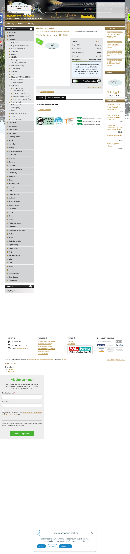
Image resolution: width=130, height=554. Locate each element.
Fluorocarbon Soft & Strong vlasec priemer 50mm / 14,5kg (114, 120)
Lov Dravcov (13, 129)
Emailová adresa (8, 383)
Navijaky (13, 54)
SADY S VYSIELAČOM (20, 93)
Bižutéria (14, 57)
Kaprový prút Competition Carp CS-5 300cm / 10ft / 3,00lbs (114, 140)
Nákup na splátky (43, 351)
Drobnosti (12, 165)
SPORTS (98, 41)
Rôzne (11, 237)
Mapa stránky (111, 359)
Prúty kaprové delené (18, 48)
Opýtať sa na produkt (94, 87)
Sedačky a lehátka (17, 83)
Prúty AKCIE (15, 43)
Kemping (12, 176)
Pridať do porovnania (47, 92)
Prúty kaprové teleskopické (19, 46)
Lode (11, 191)
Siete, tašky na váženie (18, 113)
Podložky (14, 71)
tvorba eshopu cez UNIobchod (37, 359)
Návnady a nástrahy (17, 65)
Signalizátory (15, 85)
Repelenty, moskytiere (17, 230)
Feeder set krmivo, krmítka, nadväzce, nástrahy (113, 58)
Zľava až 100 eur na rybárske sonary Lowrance (113, 49)
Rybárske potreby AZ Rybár (18, 6)
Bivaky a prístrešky (17, 80)
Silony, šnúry (13, 248)
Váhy (11, 259)
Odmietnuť (65, 546)
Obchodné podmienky (45, 344)
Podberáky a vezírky (16, 223)
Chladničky (13, 173)
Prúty (11, 140)
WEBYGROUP (66, 359)
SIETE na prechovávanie (19, 105)
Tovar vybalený (14, 255)
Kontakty (30, 24)
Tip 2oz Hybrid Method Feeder (115, 106)
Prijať (41, 546)
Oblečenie (12, 209)
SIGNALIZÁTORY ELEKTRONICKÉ (18, 90)
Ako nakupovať (43, 354)
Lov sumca (13, 126)
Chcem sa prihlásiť (22, 424)
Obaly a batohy (14, 205)
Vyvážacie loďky (16, 119)
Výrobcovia (13, 281)
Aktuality (10, 24)
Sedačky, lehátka (15, 241)
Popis (41, 98)
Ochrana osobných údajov (46, 341)
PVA (12, 74)
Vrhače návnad (16, 102)
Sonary (11, 147)
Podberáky (14, 51)
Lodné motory (14, 194)
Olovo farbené (15, 68)
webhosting (50, 359)
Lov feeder (13, 122)
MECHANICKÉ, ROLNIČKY (22, 99)
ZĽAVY (11, 36)
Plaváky (12, 219)
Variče (13, 111)
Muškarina (12, 198)
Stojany (11, 252)
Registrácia (113, 36)
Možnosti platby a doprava (46, 349)
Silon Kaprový (15, 108)
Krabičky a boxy (14, 183)
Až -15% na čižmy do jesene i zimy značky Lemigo (114, 76)
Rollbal (11, 234)
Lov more (12, 133)
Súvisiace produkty (56, 98)
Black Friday (13, 277)
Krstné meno (6, 392)
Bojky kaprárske (16, 60)
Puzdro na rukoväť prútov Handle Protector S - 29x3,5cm (114, 130)
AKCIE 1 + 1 (13, 32)
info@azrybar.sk (22, 348)
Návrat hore (120, 359)
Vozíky (13, 116)
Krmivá (11, 187)
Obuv (11, 180)
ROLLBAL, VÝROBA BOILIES (21, 77)
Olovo (11, 216)
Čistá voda (13, 155)
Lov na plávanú (14, 137)
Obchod (20, 24)
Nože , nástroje (14, 201)
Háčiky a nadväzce (15, 169)
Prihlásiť (112, 34)
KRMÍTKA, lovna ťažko (18, 63)
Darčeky (12, 162)
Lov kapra (12, 39)
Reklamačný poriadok (45, 346)
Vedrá (11, 266)
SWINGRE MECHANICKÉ (21, 96)
